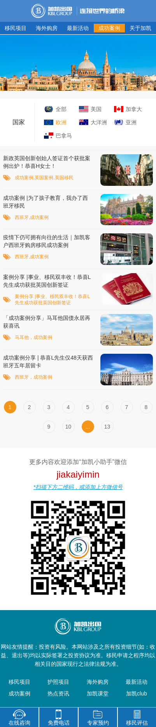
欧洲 (61, 122)
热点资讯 (58, 693)
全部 (61, 109)
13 (107, 426)
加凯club (136, 693)
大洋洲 (99, 122)
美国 (96, 109)
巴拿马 (64, 135)
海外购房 (47, 28)
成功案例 (109, 28)
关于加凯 (140, 28)
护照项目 (58, 682)
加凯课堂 (98, 693)
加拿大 (134, 109)
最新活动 (78, 28)
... (88, 426)
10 (68, 426)
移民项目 (15, 28)
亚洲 (131, 122)
